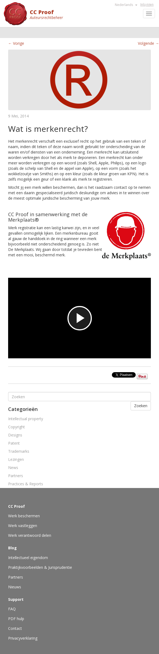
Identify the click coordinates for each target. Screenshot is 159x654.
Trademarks (18, 451)
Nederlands (126, 4)
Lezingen (16, 459)
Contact (15, 628)
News (13, 467)
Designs (15, 435)
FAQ (12, 608)
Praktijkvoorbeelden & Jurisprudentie (40, 567)
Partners (15, 475)
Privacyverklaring (22, 638)
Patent (14, 443)
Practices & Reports (25, 483)
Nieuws (14, 586)
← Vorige (16, 43)
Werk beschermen (24, 515)
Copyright (16, 426)
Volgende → (148, 43)
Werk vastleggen (22, 525)
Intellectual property (25, 418)
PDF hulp (16, 618)
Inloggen (147, 4)
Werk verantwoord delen (29, 535)
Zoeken (140, 405)
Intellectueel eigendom (28, 557)
